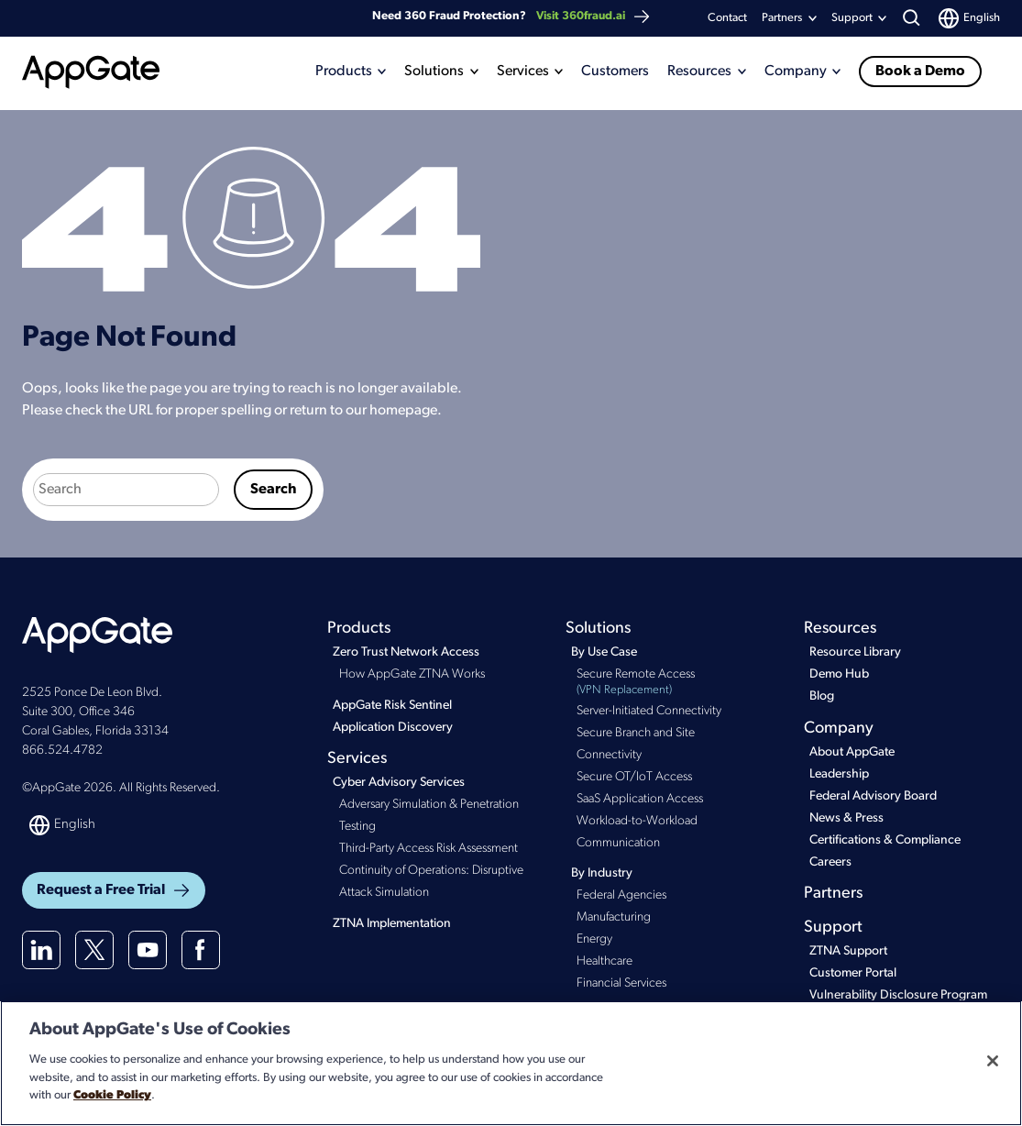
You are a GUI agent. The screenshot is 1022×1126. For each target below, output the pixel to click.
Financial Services (621, 983)
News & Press (846, 818)
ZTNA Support (848, 951)
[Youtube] (147, 950)
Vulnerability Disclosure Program (898, 995)
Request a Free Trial (114, 890)
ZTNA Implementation (392, 924)
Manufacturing (614, 917)
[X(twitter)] (94, 950)
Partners (782, 18)
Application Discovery (393, 727)
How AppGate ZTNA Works (412, 674)
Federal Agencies (621, 895)
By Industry (601, 873)
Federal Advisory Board (873, 796)
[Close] (993, 1061)
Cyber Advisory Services (399, 782)
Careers (830, 862)
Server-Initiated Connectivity (649, 711)
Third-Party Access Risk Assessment (428, 849)
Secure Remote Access (669, 684)
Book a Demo (920, 71)
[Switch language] (969, 18)
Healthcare (604, 961)
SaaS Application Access (640, 799)
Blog (821, 696)
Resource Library (855, 652)
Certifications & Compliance (885, 840)
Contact (727, 18)
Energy (594, 939)
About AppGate (852, 752)
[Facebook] (200, 950)
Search (273, 489)
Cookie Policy (112, 1095)
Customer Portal (852, 973)
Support (833, 927)
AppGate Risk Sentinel (392, 705)
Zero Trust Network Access (406, 652)
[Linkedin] (41, 950)
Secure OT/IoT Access (634, 777)
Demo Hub (839, 674)
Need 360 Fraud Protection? (511, 16)
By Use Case (604, 652)
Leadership (839, 774)
